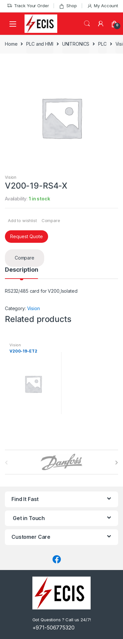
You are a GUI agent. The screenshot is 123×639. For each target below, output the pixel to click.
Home (11, 44)
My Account (102, 6)
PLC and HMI (39, 44)
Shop (68, 6)
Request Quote (26, 236)
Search (87, 23)
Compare (51, 220)
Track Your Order (28, 6)
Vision (10, 177)
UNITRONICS (76, 44)
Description (21, 270)
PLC (102, 44)
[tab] (21, 273)
